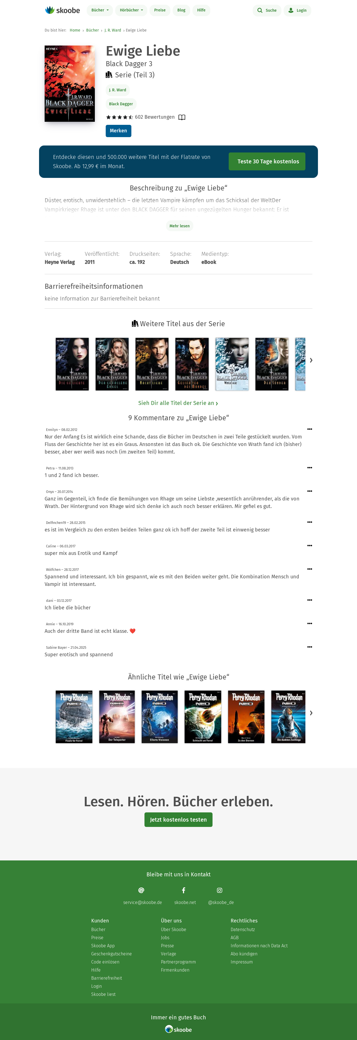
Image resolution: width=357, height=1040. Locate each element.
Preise (160, 10)
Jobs (165, 937)
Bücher (98, 10)
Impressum (242, 962)
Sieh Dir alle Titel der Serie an (178, 403)
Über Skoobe (173, 929)
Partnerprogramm (178, 962)
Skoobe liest (103, 994)
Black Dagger (121, 104)
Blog (181, 10)
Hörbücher (130, 10)
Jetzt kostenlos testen (178, 819)
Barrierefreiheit (106, 978)
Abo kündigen (244, 953)
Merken (118, 131)
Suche (267, 10)
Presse (167, 945)
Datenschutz (243, 929)
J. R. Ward (113, 30)
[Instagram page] (221, 896)
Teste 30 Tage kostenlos (268, 161)
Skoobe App (103, 945)
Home (75, 30)
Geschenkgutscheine (111, 953)
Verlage (168, 953)
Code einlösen (105, 962)
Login (297, 10)
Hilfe (201, 10)
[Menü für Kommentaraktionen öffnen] (309, 429)
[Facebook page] (185, 896)
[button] (311, 360)
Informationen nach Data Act (259, 945)
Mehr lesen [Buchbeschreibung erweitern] (180, 226)
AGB (235, 937)
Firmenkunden (175, 970)
